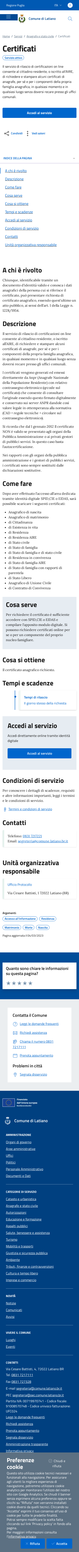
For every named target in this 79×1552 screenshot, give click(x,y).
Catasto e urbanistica (21, 1198)
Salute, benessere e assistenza (28, 1232)
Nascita (43, 927)
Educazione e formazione (24, 1219)
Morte (28, 927)
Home (6, 36)
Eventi (10, 1346)
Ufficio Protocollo (20, 884)
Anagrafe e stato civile (40, 36)
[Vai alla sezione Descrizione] (39, 179)
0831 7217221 (32, 836)
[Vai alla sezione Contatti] (39, 236)
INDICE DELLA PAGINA (39, 158)
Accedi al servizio (39, 753)
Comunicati (14, 1309)
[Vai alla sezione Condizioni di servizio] (39, 228)
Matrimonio (12, 927)
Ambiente (13, 1259)
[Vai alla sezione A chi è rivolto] (39, 171)
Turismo (11, 1239)
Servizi (18, 36)
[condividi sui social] (13, 133)
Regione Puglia (15, 5)
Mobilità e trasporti (19, 1246)
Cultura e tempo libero (22, 1273)
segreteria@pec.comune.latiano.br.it (38, 1395)
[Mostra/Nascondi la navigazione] (8, 16)
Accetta (62, 1543)
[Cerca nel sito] (70, 18)
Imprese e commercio (21, 1279)
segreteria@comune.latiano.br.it (43, 841)
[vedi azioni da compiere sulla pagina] (34, 133)
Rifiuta (35, 1543)
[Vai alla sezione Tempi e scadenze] (39, 212)
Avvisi (10, 1316)
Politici (11, 1162)
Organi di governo (18, 1142)
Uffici (9, 1155)
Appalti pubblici (17, 1225)
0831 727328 (21, 1381)
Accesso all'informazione (20, 918)
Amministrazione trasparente (27, 1444)
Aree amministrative (20, 1148)
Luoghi (11, 1339)
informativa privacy (22, 1536)
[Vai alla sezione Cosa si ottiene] (39, 203)
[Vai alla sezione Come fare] (39, 187)
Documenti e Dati (18, 1175)
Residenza (47, 918)
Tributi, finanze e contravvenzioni (30, 1266)
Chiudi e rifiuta (60, 1463)
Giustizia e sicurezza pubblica (27, 1252)
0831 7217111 (22, 1374)
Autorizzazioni (16, 1212)
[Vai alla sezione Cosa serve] (39, 195)
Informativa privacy (20, 1450)
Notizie (11, 1303)
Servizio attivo (13, 57)
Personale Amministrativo (24, 1169)
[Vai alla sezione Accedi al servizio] (39, 220)
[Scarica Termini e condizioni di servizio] (27, 809)
